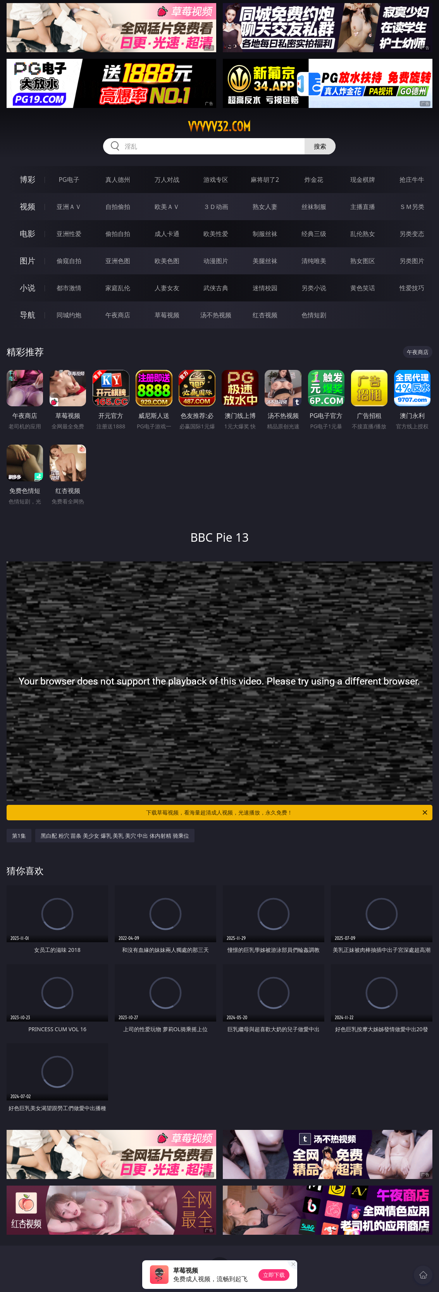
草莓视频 (167, 315)
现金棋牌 (362, 179)
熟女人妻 (265, 206)
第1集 (19, 835)
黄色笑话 (362, 288)
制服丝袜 (265, 233)
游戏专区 (215, 179)
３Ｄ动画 (215, 206)
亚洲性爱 (69, 233)
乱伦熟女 (362, 233)
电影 (27, 233)
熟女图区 (362, 261)
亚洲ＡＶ (69, 206)
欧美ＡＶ (167, 206)
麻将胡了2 (265, 179)
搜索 (320, 146)
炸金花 (314, 179)
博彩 (27, 179)
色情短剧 (313, 315)
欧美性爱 (215, 233)
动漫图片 (215, 261)
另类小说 (313, 288)
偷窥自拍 (69, 261)
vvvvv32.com (219, 126)
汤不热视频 (215, 315)
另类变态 (411, 233)
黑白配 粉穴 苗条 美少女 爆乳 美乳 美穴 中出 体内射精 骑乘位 (115, 835)
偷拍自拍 (117, 233)
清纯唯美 (313, 261)
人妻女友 (167, 288)
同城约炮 (69, 315)
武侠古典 (215, 288)
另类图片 (411, 261)
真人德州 (117, 179)
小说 (27, 287)
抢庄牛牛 (411, 179)
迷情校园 (265, 288)
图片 (27, 260)
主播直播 (362, 206)
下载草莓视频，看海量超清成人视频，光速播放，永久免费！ (287, 812)
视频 (27, 206)
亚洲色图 (117, 261)
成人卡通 (167, 233)
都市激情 (69, 288)
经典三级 (313, 233)
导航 (27, 315)
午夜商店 (117, 315)
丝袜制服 (313, 206)
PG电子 (69, 179)
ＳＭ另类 (411, 206)
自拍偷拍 (117, 206)
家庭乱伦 (117, 288)
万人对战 (167, 179)
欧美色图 (167, 261)
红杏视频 (265, 315)
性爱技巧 (411, 288)
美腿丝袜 (265, 261)
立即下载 (274, 1274)
